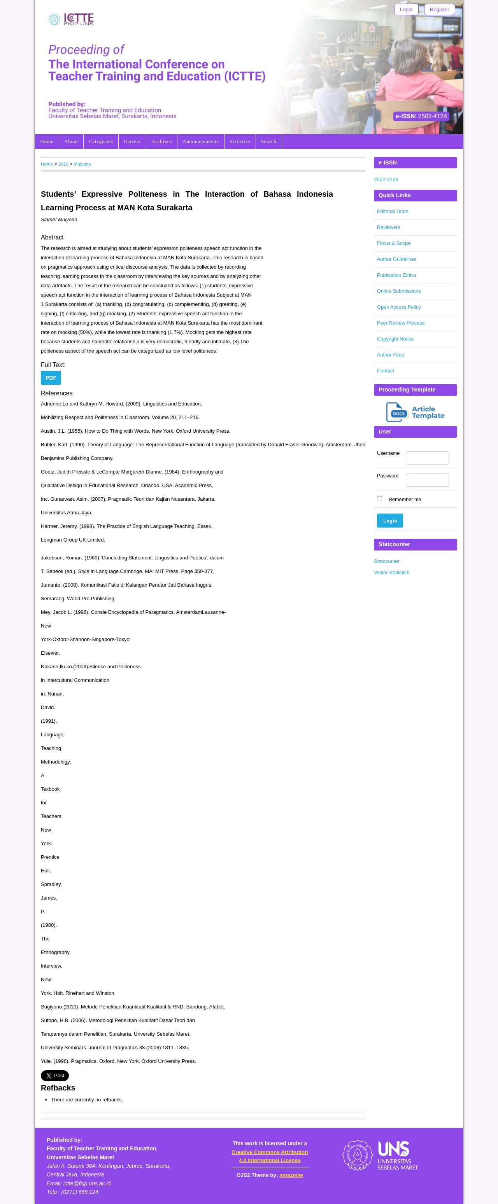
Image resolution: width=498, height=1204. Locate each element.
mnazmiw (291, 1175)
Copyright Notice (395, 339)
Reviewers (388, 227)
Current (132, 141)
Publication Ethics (396, 275)
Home (46, 141)
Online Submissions (399, 291)
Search (268, 141)
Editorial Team (393, 211)
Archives (162, 141)
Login (406, 9)
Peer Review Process (400, 323)
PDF (51, 378)
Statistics (240, 141)
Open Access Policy (399, 307)
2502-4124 (386, 179)
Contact (385, 371)
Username (388, 453)
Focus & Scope (394, 243)
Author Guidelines (396, 259)
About (71, 141)
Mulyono (82, 163)
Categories (101, 141)
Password (388, 476)
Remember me (405, 499)
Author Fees (390, 355)
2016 (63, 163)
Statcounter (387, 561)
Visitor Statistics (391, 572)
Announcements (200, 141)
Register (439, 9)
